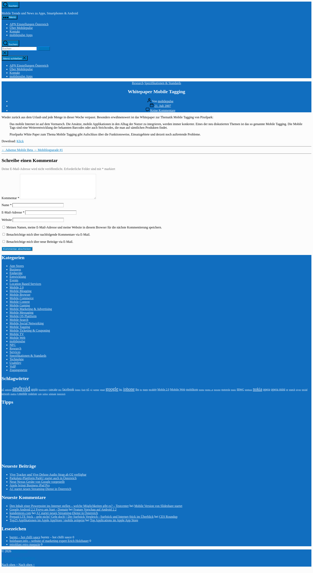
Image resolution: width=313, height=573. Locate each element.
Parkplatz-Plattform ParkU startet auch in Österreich (43, 483)
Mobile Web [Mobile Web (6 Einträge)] (177, 394)
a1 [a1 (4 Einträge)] (3, 394)
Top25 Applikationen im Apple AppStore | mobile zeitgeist (47, 525)
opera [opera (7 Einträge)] (266, 394)
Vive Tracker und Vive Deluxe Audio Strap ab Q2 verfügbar (48, 479)
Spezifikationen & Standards (162, 83)
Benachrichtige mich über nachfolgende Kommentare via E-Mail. (48, 239)
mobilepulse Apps (21, 35)
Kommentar (10, 203)
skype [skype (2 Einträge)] (298, 394)
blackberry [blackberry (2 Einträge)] (43, 394)
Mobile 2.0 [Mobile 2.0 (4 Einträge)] (163, 394)
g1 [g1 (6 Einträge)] (87, 394)
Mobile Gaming (20, 310)
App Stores (17, 270)
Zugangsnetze (18, 374)
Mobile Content (20, 306)
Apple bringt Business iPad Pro (30, 490)
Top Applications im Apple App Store (114, 525)
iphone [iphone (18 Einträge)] (129, 393)
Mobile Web (17, 342)
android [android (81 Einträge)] (21, 393)
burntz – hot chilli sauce (25, 542)
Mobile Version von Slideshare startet (158, 510)
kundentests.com (20, 518)
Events (14, 285)
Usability (15, 367)
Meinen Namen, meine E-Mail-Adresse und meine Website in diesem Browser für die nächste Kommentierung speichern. (84, 232)
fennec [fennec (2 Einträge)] (77, 394)
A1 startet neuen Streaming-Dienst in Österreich (40, 493)
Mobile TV (17, 339)
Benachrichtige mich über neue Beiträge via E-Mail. (39, 246)
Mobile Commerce (22, 303)
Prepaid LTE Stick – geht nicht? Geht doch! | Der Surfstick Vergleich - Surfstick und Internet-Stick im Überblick (82, 521)
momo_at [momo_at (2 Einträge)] (209, 394)
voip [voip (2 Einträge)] (40, 399)
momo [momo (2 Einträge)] (201, 394)
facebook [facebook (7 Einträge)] (68, 394)
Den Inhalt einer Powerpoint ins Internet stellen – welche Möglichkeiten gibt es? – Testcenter (69, 510)
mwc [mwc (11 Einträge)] (240, 394)
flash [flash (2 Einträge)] (83, 394)
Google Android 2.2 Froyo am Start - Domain (39, 514)
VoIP (13, 371)
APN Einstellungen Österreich (29, 24)
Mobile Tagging (20, 331)
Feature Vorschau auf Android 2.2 (95, 514)
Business (15, 274)
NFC (13, 349)
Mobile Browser (20, 299)
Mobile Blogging (21, 295)
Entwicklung (18, 281)
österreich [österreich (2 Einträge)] (61, 399)
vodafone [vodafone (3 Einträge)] (32, 398)
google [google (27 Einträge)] (112, 393)
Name (7, 209)
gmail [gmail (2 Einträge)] (102, 394)
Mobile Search (19, 324)
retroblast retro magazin (25, 549)
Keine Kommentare (162, 110)
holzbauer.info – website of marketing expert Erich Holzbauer (49, 545)
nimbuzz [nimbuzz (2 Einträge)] (248, 394)
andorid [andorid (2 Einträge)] (8, 394)
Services (15, 357)
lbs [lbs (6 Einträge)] (137, 394)
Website (7, 224)
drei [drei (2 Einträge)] (60, 394)
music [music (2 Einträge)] (233, 394)
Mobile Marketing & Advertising (31, 313)
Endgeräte (16, 278)
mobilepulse (9, 9)
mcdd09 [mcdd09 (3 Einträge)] (152, 394)
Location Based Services (25, 288)
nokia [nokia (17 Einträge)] (257, 393)
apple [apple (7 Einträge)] (34, 394)
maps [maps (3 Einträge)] (145, 394)
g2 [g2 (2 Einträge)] (91, 394)
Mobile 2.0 (17, 292)
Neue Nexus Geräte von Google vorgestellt (37, 486)
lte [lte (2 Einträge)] (141, 394)
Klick (20, 141)
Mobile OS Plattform (23, 321)
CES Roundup (168, 521)
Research (138, 83)
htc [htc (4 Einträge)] (121, 394)
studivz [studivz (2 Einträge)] (13, 399)
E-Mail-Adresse (13, 217)
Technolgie (17, 364)
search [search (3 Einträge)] (292, 394)
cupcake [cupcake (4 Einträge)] (53, 394)
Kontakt (15, 31)
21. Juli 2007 (162, 106)
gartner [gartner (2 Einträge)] (96, 394)
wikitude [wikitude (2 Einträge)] (52, 399)
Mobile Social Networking (27, 328)
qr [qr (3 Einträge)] (287, 394)
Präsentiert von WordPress (18, 562)
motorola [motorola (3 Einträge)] (225, 394)
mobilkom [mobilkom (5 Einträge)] (192, 394)
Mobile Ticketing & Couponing (30, 335)
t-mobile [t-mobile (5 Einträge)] (22, 398)
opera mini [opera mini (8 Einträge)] (278, 394)
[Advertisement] (31, 438)
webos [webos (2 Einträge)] (45, 399)
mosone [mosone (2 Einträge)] (217, 394)
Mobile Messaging (22, 317)
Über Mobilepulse (21, 28)
